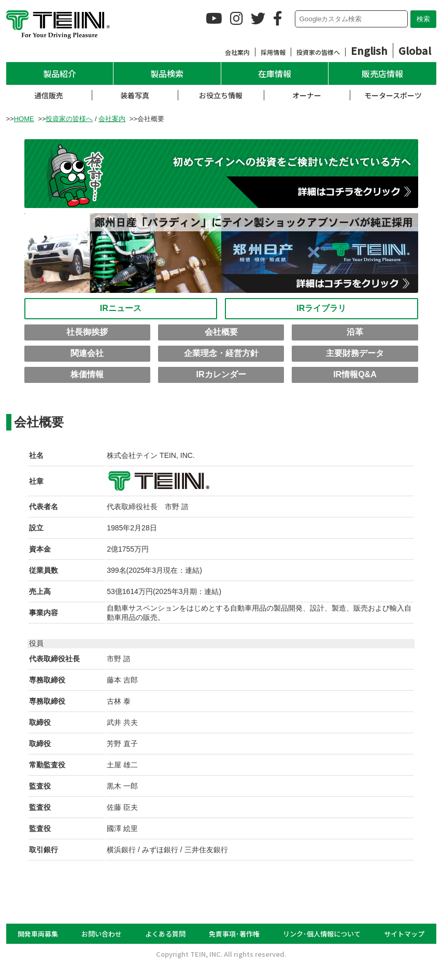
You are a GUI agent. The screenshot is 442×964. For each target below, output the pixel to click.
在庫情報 (274, 73)
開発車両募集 (38, 934)
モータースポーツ (393, 95)
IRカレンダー (221, 374)
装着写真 (134, 95)
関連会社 (87, 353)
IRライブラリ (321, 308)
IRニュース (120, 308)
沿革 (355, 332)
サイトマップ (404, 934)
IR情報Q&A (355, 374)
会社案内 (237, 52)
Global (414, 50)
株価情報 (87, 374)
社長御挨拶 (87, 332)
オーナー (306, 95)
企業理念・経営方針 (221, 353)
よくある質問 (165, 934)
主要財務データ (355, 353)
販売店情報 (382, 73)
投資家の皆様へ (318, 52)
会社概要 (221, 332)
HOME (24, 119)
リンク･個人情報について (322, 934)
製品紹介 (59, 73)
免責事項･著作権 (234, 934)
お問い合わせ (101, 934)
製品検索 (166, 73)
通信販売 (48, 95)
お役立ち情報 (221, 95)
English (369, 50)
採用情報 (273, 52)
